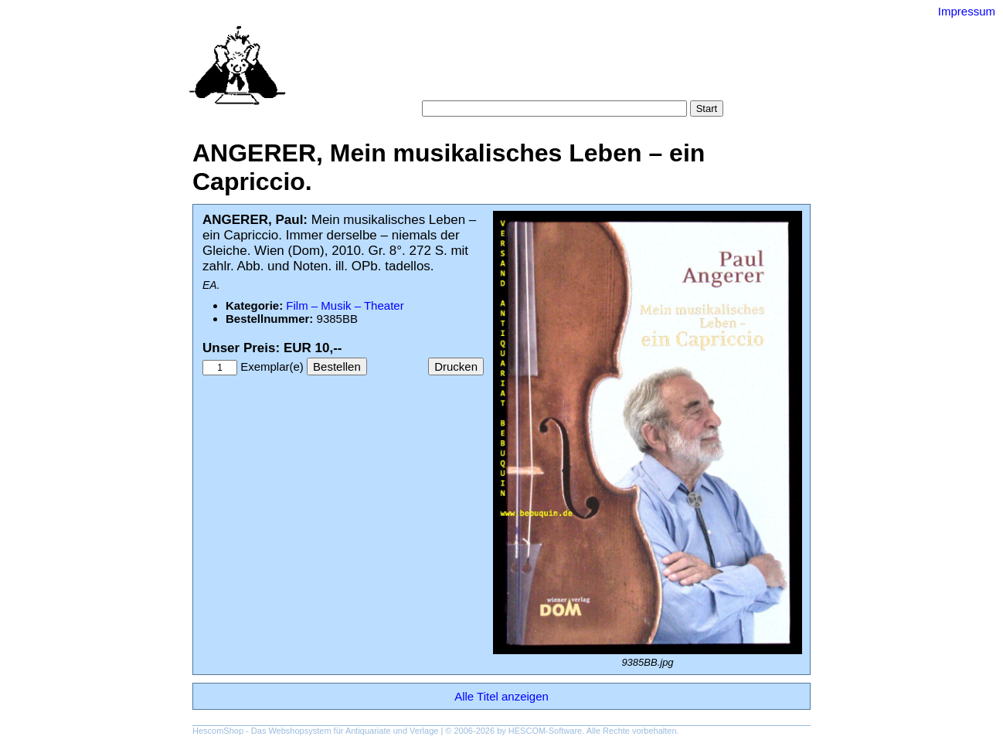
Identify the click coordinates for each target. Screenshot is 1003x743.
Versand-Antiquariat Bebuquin (555, 35)
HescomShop (217, 730)
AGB (518, 84)
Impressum (966, 11)
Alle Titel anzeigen (501, 696)
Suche (467, 69)
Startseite (417, 69)
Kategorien (522, 69)
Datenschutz (572, 84)
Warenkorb (468, 84)
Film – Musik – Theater (344, 305)
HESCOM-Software (545, 730)
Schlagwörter (593, 69)
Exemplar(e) (272, 366)
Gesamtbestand (678, 69)
